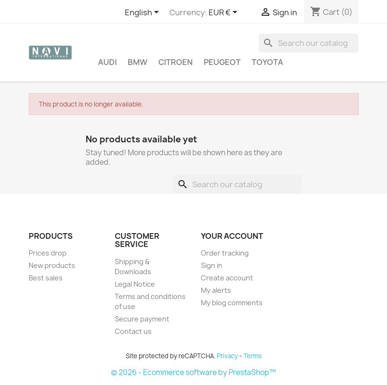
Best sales (46, 277)
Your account (232, 236)
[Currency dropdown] (225, 13)
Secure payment (142, 318)
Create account (227, 277)
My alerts (216, 290)
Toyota (267, 62)
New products (52, 265)
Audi (107, 62)
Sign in (211, 265)
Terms (252, 356)
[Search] (308, 43)
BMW (137, 62)
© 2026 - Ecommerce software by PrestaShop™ (193, 372)
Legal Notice (135, 284)
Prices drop (47, 252)
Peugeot (222, 62)
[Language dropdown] (143, 13)
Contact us (133, 331)
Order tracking (225, 252)
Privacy (227, 356)
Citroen (175, 62)
